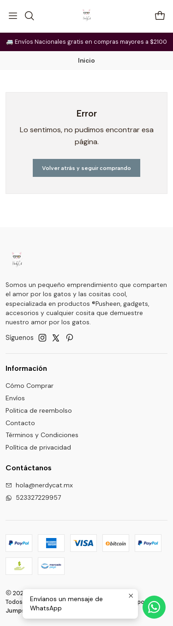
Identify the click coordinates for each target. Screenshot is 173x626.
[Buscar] (29, 16)
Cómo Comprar (30, 385)
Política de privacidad (38, 447)
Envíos (15, 398)
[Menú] (13, 16)
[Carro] (160, 16)
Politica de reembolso (39, 410)
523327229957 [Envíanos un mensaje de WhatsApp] (33, 497)
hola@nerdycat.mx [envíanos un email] (39, 485)
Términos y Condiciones (42, 435)
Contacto (20, 423)
